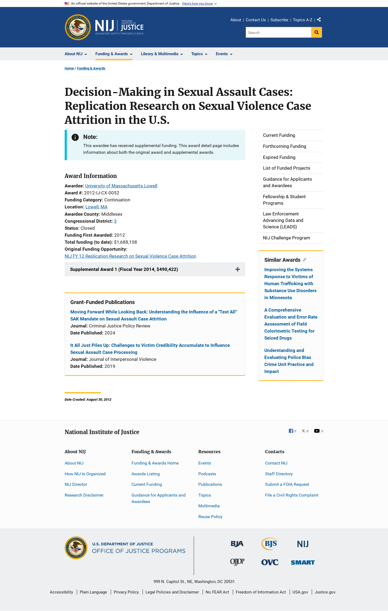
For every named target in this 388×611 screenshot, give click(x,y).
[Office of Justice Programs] (78, 27)
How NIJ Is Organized (85, 473)
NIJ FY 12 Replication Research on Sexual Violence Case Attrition (130, 256)
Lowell (92, 207)
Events (204, 463)
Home (69, 68)
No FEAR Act (217, 592)
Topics (204, 495)
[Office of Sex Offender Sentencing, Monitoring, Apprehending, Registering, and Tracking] (303, 561)
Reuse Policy (210, 516)
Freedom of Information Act (261, 592)
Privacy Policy (126, 592)
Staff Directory (279, 473)
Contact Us (256, 20)
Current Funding (146, 484)
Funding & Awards (91, 68)
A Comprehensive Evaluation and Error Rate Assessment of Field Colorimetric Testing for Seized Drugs (290, 324)
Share (320, 21)
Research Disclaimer (84, 495)
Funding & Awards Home (155, 463)
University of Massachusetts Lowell (121, 185)
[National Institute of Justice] (302, 541)
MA (104, 207)
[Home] (119, 27)
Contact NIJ (276, 463)
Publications (210, 484)
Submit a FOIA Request (287, 484)
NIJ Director (76, 484)
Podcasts (207, 473)
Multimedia (209, 505)
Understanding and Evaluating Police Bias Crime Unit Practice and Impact (289, 361)
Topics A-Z (302, 20)
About (235, 20)
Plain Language (93, 592)
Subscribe (279, 20)
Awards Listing (145, 473)
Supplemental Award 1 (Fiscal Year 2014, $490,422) (124, 269)
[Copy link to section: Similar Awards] (303, 259)
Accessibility (61, 592)
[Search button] (316, 32)
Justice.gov (325, 592)
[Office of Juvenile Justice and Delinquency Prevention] (237, 563)
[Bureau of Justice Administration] (237, 541)
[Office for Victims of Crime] (270, 562)
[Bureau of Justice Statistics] (270, 547)
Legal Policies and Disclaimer (172, 592)
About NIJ (74, 463)
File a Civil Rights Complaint (291, 495)
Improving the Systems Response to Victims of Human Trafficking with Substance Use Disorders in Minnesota (290, 283)
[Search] (278, 32)
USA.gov (300, 592)
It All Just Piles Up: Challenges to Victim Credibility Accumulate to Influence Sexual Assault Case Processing (150, 349)
